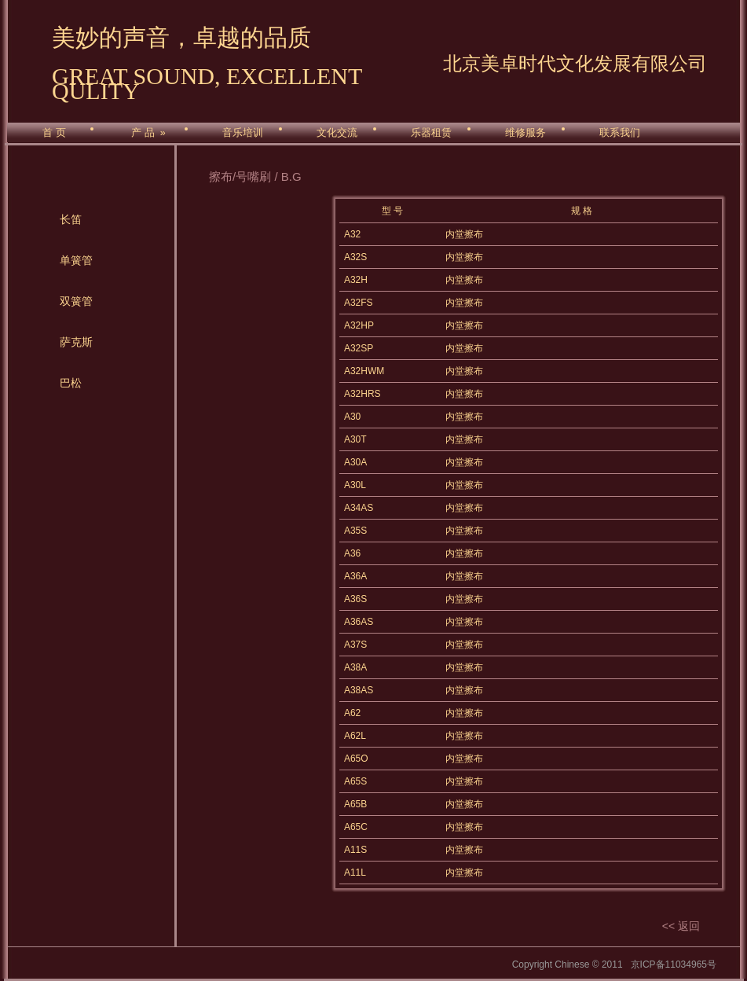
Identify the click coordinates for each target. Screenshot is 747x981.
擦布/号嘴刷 (240, 176)
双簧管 (76, 301)
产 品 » (148, 132)
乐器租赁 (431, 132)
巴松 (71, 383)
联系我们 (619, 132)
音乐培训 (242, 132)
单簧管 (76, 260)
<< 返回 (681, 926)
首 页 (53, 132)
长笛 (71, 219)
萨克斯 (76, 342)
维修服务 (525, 132)
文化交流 (337, 132)
